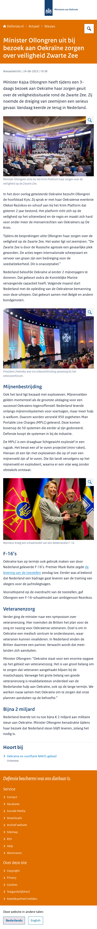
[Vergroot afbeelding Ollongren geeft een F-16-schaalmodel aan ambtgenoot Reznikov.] (90, 482)
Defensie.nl (13, 26)
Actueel (34, 26)
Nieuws (49, 26)
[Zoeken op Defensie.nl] (89, 28)
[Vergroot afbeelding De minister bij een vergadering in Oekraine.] (90, 120)
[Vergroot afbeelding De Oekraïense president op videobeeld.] (90, 312)
